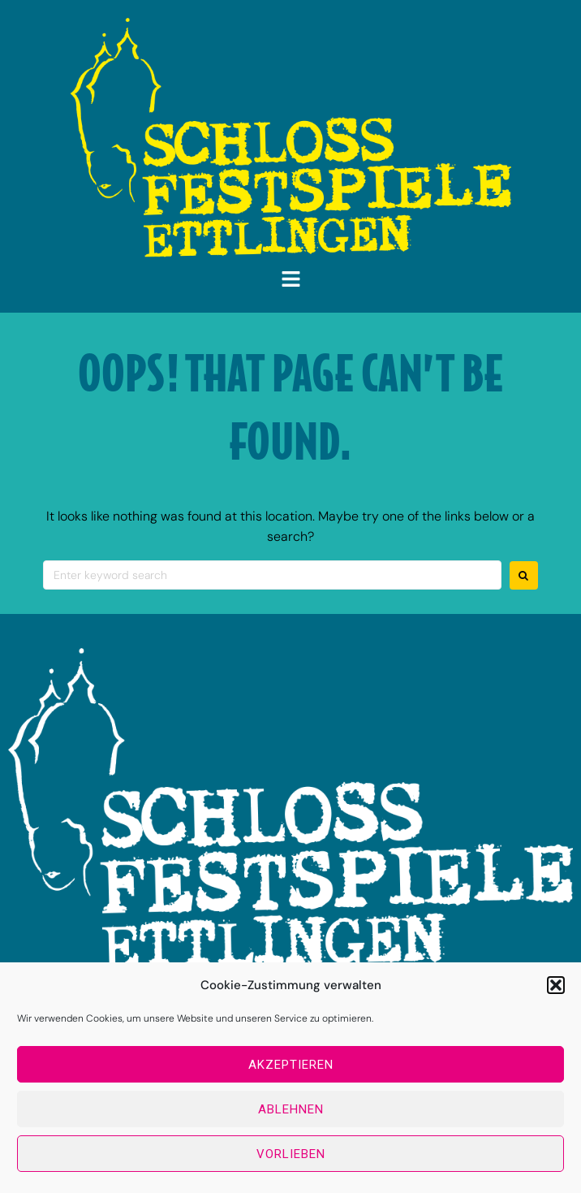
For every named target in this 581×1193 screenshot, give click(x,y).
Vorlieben (290, 1154)
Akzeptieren (291, 1064)
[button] (556, 985)
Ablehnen (291, 1109)
